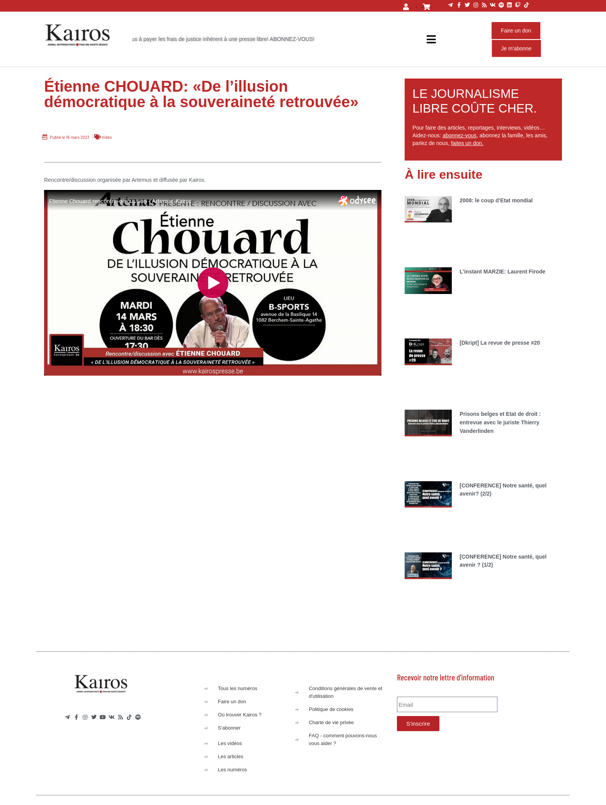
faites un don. (467, 143)
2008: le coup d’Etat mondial (496, 200)
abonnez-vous (460, 135)
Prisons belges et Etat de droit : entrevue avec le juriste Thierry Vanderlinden (500, 422)
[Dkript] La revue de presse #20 (500, 343)
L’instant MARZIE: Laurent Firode (502, 271)
